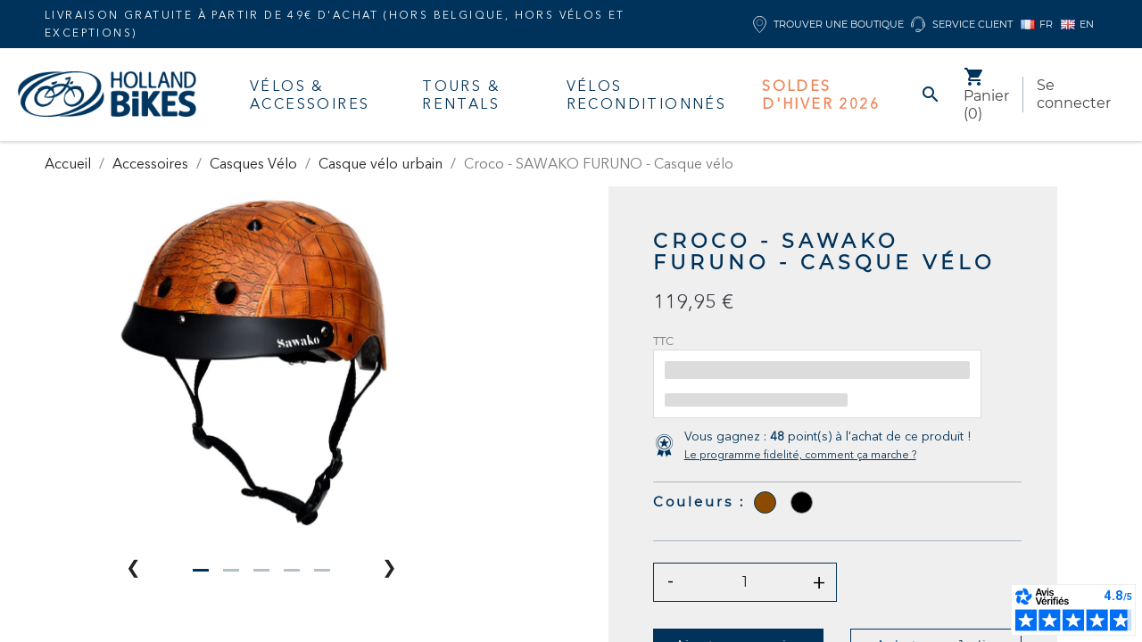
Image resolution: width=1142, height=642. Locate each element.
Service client (962, 24)
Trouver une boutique (828, 24)
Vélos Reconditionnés (647, 94)
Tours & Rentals (461, 94)
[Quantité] (745, 582)
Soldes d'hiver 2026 (821, 94)
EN (1077, 24)
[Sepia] (765, 502)
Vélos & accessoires (309, 94)
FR (1037, 24)
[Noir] (801, 502)
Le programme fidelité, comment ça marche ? (800, 454)
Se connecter (1074, 94)
